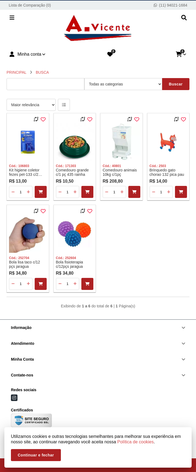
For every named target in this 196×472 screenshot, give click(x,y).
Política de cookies (135, 442)
